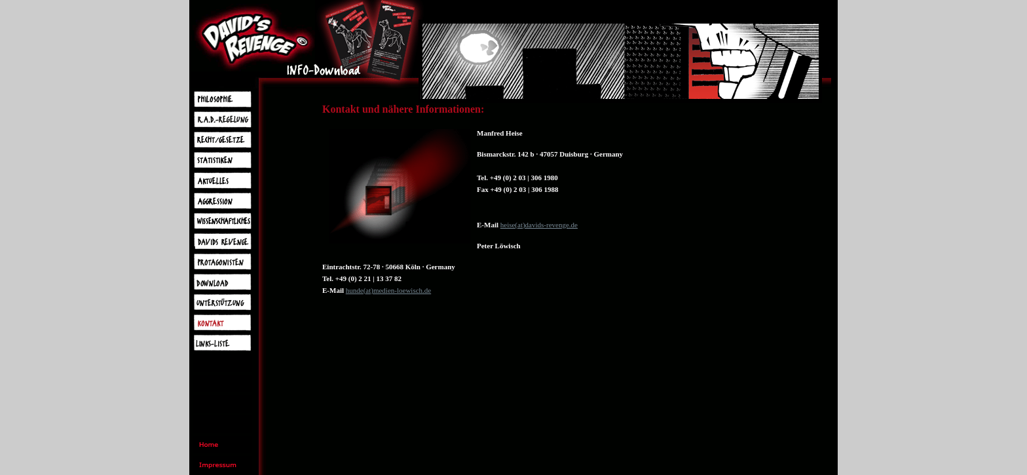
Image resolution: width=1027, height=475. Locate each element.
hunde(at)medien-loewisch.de (388, 290)
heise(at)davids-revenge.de (539, 225)
